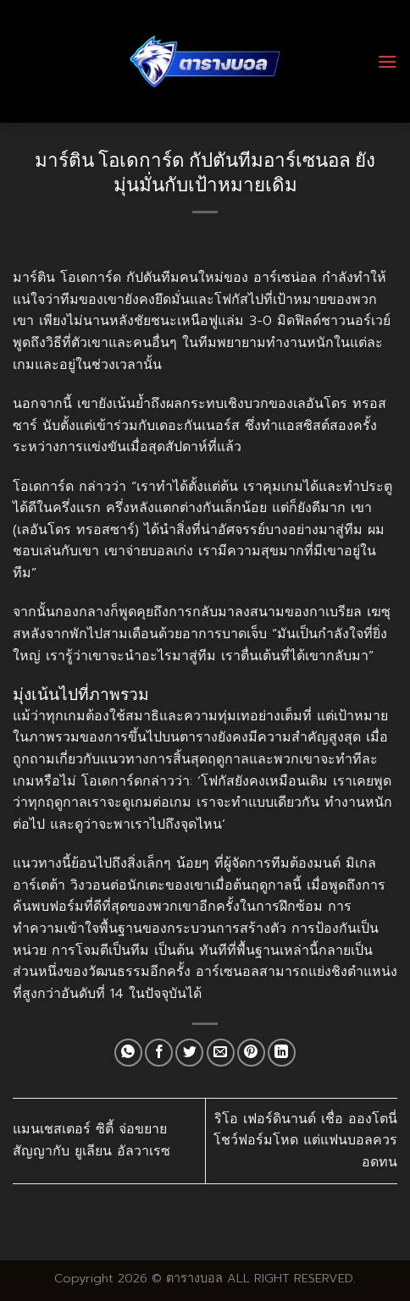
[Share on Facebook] (159, 1053)
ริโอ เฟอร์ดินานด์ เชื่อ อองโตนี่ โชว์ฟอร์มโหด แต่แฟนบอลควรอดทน (305, 1140)
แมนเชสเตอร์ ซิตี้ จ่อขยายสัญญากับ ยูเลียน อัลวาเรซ (91, 1140)
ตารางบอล (194, 1278)
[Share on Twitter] (189, 1053)
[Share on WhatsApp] (128, 1053)
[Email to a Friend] (221, 1053)
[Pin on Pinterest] (251, 1053)
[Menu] (387, 61)
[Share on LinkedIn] (282, 1053)
